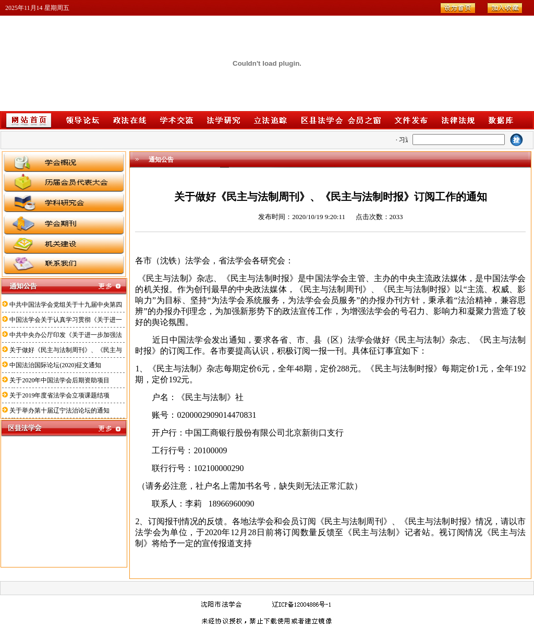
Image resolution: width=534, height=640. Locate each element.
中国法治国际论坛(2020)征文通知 (55, 365)
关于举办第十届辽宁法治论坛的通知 (59, 410)
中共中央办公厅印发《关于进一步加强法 (65, 335)
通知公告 (161, 159)
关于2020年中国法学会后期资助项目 (59, 380)
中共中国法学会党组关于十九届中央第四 (65, 304)
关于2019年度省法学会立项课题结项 (59, 395)
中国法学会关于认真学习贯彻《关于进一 (65, 319)
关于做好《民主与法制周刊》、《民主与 (65, 350)
